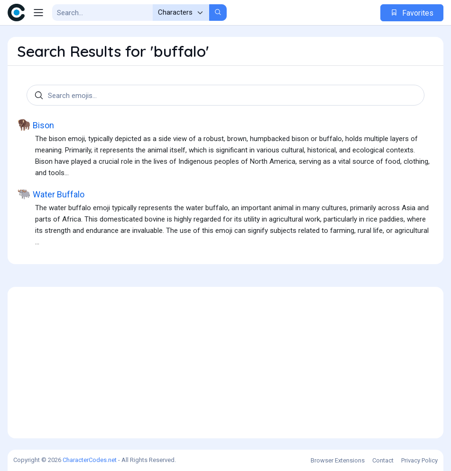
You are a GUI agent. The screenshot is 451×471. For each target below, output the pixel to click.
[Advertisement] (225, 362)
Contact (383, 460)
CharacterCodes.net (90, 459)
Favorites (411, 13)
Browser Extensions (338, 460)
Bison (35, 124)
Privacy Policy (419, 460)
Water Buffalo (50, 194)
